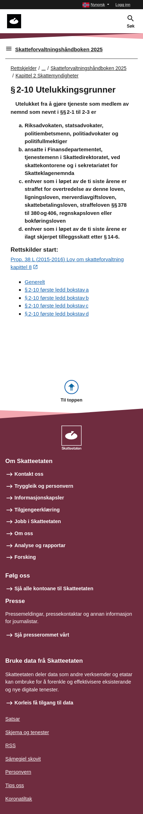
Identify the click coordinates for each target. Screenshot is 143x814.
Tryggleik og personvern (43, 486)
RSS (10, 745)
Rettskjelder (24, 68)
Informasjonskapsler (39, 497)
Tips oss (14, 785)
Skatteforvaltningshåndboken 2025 (58, 49)
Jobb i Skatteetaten (37, 521)
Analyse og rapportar (40, 545)
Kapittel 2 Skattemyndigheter (47, 75)
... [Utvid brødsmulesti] (44, 68)
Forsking (25, 557)
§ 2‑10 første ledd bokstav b (57, 298)
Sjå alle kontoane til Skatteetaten (53, 588)
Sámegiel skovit (23, 759)
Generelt (35, 282)
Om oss (23, 533)
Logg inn (123, 4)
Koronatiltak (18, 799)
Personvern (18, 772)
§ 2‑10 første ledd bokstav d (57, 314)
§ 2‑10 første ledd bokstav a (57, 290)
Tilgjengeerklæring (37, 510)
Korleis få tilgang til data (43, 702)
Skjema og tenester (27, 732)
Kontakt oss (28, 474)
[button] (95, 5)
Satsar (12, 719)
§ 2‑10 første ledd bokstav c (56, 306)
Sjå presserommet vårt (41, 635)
